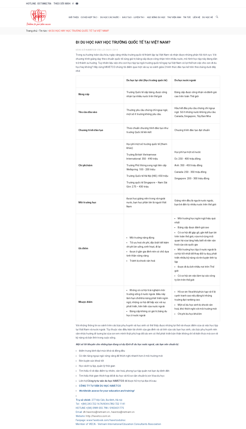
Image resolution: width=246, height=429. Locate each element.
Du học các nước (110, 17)
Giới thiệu (74, 17)
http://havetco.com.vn (98, 416)
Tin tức (187, 17)
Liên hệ (196, 17)
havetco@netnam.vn (122, 412)
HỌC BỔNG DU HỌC (156, 17)
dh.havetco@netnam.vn (96, 412)
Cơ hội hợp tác (89, 17)
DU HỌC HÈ (207, 17)
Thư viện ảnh (174, 17)
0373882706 (44, 3)
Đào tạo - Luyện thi (133, 17)
